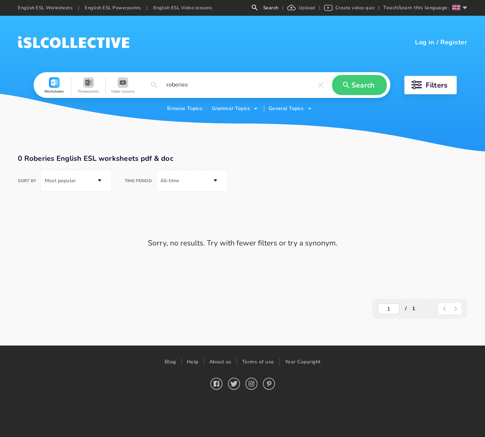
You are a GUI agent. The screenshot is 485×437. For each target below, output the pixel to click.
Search (265, 8)
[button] (54, 86)
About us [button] (220, 361)
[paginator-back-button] (444, 308)
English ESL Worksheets (45, 8)
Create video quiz (349, 8)
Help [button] (193, 361)
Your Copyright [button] (303, 361)
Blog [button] (170, 361)
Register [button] (453, 42)
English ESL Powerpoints (113, 8)
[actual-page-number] (388, 308)
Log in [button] (425, 42)
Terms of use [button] (258, 361)
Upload (301, 8)
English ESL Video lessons (182, 8)
